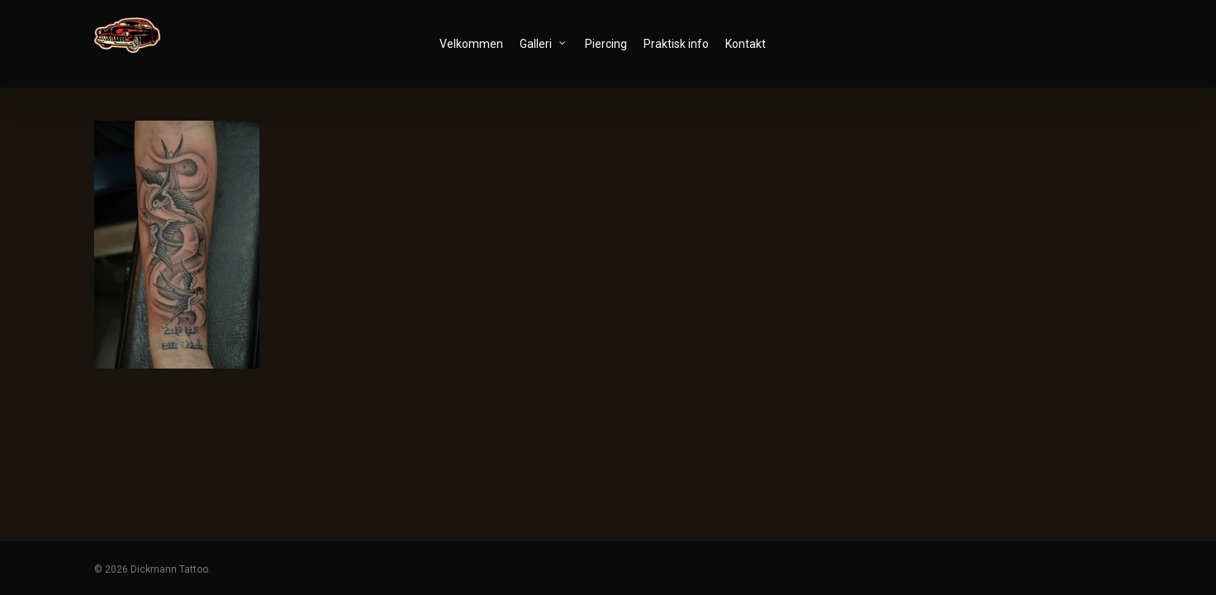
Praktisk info (682, 43)
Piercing (612, 43)
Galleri (548, 43)
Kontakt (751, 43)
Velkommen (477, 43)
